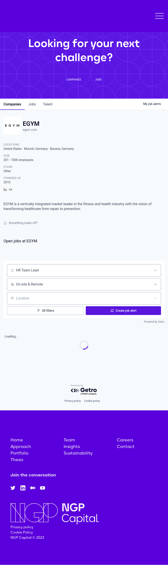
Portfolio (19, 453)
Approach (20, 446)
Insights (72, 446)
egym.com (30, 129)
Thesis (16, 459)
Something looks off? (21, 223)
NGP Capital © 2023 (27, 537)
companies (12, 104)
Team (69, 440)
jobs (32, 104)
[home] (31, 17)
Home (16, 440)
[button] (159, 18)
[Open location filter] (155, 298)
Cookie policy (92, 400)
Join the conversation (33, 475)
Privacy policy (73, 400)
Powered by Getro (154, 321)
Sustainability (78, 453)
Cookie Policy (21, 532)
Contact (126, 446)
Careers (125, 440)
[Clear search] (155, 270)
